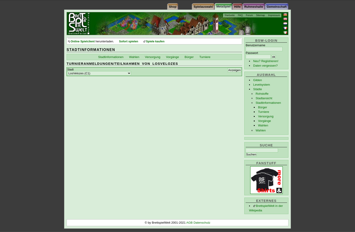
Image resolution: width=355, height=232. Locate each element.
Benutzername (255, 45)
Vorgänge (264, 121)
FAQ (240, 15)
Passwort (252, 53)
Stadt (70, 69)
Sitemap (260, 15)
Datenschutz (202, 222)
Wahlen (263, 125)
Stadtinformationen (268, 102)
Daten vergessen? (265, 65)
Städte (257, 89)
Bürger (262, 107)
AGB (190, 222)
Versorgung (265, 116)
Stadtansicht (264, 98)
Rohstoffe (262, 93)
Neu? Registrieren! (265, 61)
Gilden (257, 80)
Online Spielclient (83, 41)
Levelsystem (261, 84)
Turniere (263, 112)
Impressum (274, 15)
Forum (249, 15)
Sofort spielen (128, 41)
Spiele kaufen (155, 41)
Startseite (230, 15)
